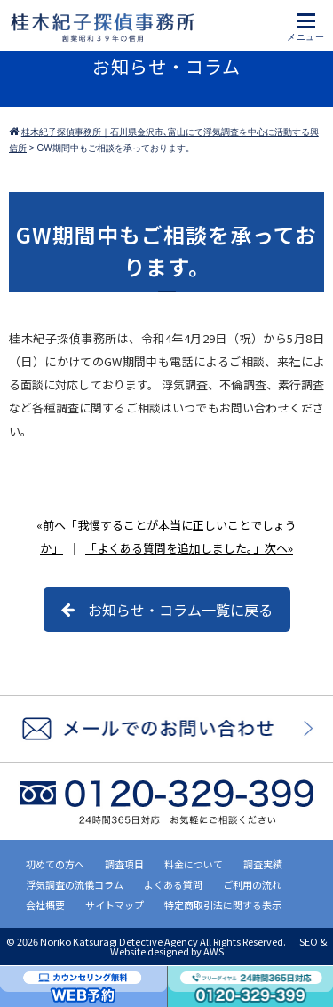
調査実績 (262, 864)
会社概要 (45, 905)
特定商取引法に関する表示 (222, 905)
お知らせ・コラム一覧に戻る (180, 609)
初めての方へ (55, 864)
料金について (193, 864)
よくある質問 (173, 884)
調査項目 (124, 864)
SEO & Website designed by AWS (219, 946)
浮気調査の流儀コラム (74, 884)
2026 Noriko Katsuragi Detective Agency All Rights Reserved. (152, 941)
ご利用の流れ (252, 884)
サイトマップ (114, 905)
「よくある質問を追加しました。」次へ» (189, 547)
